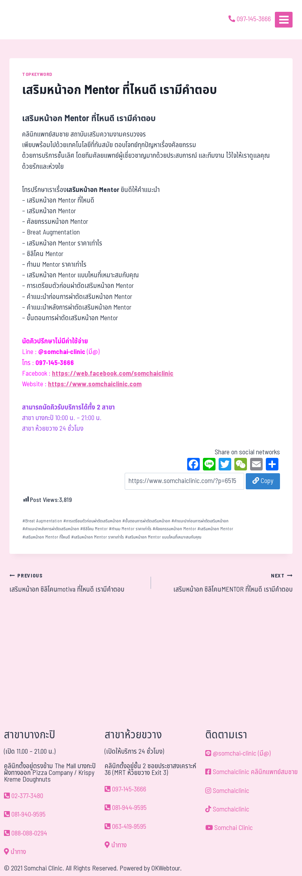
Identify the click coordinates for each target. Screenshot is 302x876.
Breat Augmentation (42, 521)
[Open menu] (284, 19)
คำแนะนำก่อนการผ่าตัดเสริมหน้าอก (199, 521)
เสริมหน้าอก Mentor (215, 529)
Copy (262, 481)
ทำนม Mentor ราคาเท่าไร (130, 529)
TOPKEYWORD (37, 74)
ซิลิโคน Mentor (94, 529)
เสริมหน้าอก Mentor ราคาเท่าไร (97, 537)
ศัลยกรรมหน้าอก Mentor (174, 529)
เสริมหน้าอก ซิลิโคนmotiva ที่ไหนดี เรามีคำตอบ (76, 582)
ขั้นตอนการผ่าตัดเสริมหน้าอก (146, 521)
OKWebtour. (166, 868)
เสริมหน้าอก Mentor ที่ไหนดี (46, 537)
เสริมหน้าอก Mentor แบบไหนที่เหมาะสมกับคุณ (163, 537)
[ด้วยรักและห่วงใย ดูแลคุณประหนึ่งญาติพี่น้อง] (28, 19)
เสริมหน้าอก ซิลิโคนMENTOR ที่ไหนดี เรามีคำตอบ (225, 582)
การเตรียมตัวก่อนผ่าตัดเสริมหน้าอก (92, 521)
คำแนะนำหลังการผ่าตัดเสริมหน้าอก (50, 529)
